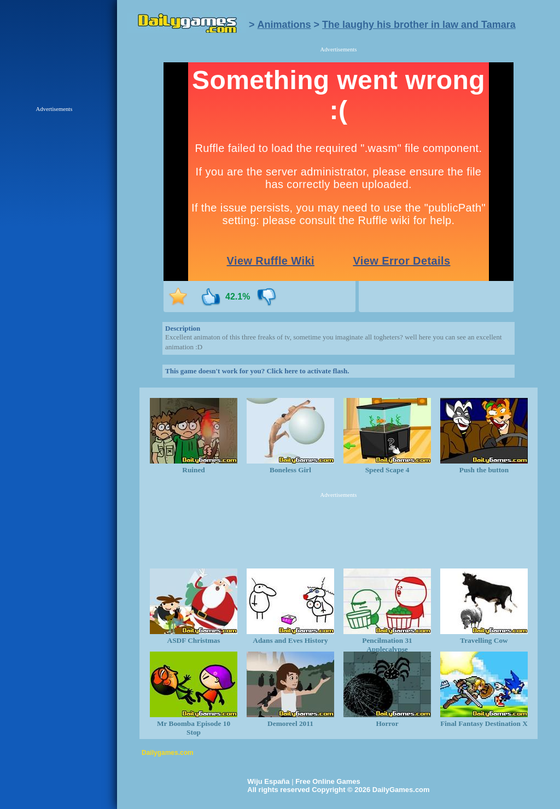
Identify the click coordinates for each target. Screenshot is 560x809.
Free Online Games (327, 781)
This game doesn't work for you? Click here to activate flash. (257, 371)
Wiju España (268, 781)
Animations (284, 24)
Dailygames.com (168, 753)
